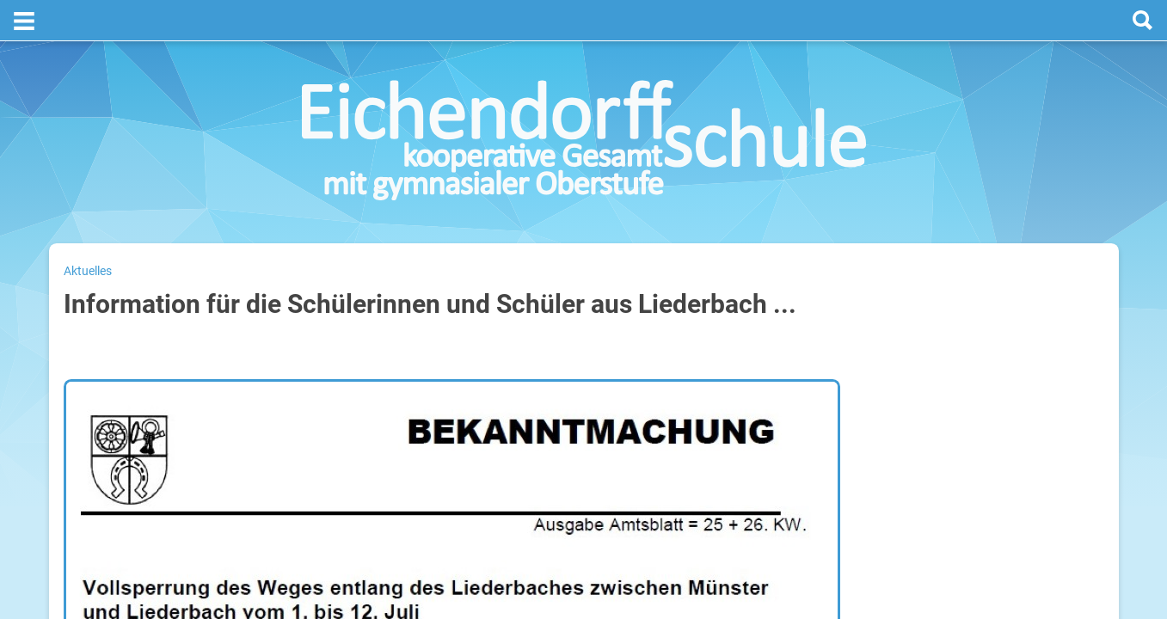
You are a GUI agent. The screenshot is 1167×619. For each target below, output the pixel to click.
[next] (1011, 294)
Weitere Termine (940, 610)
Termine (998, 224)
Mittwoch (914, 444)
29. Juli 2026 (1075, 444)
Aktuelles (88, 229)
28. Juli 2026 (1075, 389)
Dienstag (912, 389)
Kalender (918, 581)
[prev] (994, 294)
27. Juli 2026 (1075, 334)
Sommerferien (1002, 361)
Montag (909, 334)
